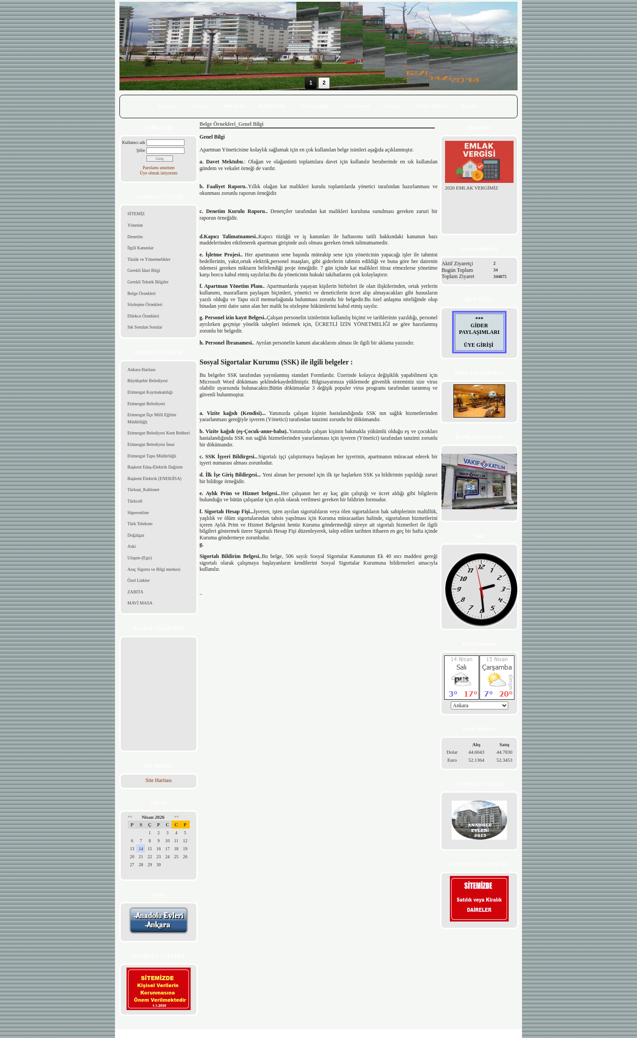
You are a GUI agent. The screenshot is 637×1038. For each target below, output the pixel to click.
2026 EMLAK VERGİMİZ (471, 187)
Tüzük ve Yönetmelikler (148, 259)
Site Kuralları (315, 105)
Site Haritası (159, 780)
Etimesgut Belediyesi (146, 403)
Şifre (141, 150)
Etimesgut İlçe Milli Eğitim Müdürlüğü (151, 418)
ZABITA (135, 591)
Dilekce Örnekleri (143, 316)
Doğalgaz (135, 535)
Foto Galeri (357, 105)
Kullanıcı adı (133, 142)
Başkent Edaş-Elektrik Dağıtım (155, 467)
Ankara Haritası (141, 369)
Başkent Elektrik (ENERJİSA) (154, 478)
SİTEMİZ (136, 213)
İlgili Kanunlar (140, 247)
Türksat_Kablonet (143, 489)
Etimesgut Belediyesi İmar (151, 444)
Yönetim (135, 225)
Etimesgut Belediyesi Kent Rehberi (158, 432)
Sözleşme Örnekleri (144, 304)
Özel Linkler (138, 580)
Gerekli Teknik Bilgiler (148, 281)
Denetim (134, 236)
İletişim (469, 105)
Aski (131, 546)
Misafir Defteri (430, 105)
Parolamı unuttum (159, 167)
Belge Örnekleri (141, 293)
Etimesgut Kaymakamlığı (150, 392)
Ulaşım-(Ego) (139, 557)
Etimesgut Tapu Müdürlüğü (151, 455)
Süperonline (138, 512)
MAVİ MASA (140, 602)
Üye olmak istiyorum (158, 172)
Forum (392, 105)
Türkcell (134, 501)
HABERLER (272, 105)
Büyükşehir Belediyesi (147, 380)
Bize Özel (233, 105)
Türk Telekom (140, 523)
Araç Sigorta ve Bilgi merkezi (153, 569)
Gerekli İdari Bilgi (143, 270)
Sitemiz (200, 105)
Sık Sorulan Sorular (144, 327)
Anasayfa (167, 105)
